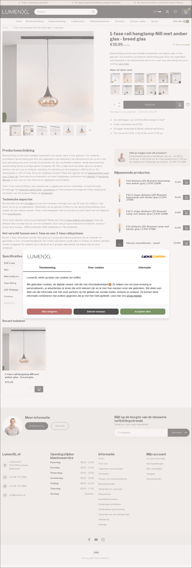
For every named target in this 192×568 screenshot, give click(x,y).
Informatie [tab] (145, 267)
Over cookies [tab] (96, 267)
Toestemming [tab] (47, 267)
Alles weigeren (49, 311)
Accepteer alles (143, 311)
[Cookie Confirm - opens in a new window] (153, 256)
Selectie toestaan (96, 311)
